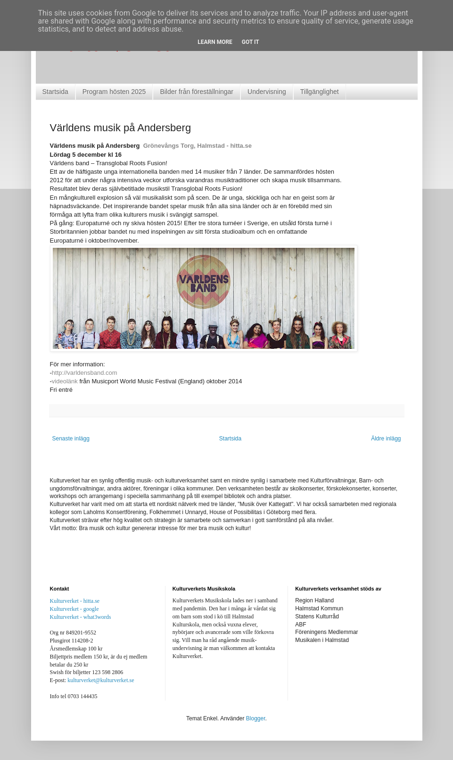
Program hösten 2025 (114, 91)
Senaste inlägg (71, 438)
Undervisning (266, 91)
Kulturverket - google (74, 609)
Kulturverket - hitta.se (75, 601)
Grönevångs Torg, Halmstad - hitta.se (197, 145)
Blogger (255, 718)
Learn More (215, 42)
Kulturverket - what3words (80, 617)
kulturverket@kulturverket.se (100, 680)
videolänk (65, 381)
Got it (250, 42)
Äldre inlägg (386, 438)
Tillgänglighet (319, 91)
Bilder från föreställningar (196, 91)
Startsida (55, 91)
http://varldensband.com (84, 372)
